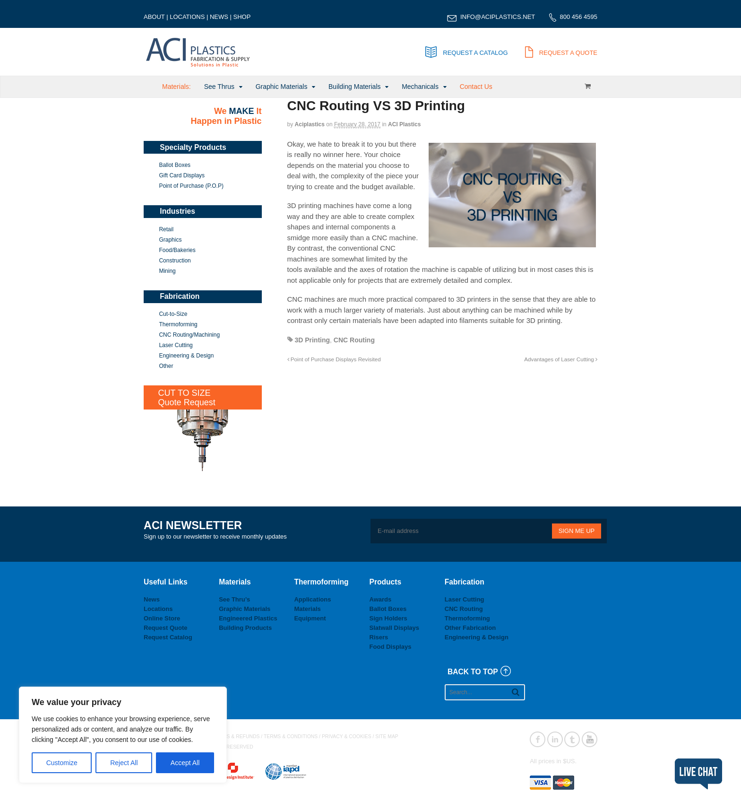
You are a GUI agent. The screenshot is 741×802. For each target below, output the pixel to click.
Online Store (162, 618)
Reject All (124, 763)
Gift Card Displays (182, 175)
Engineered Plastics (248, 618)
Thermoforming (178, 324)
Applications (312, 599)
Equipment (310, 618)
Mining (167, 271)
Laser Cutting (175, 345)
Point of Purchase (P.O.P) (191, 186)
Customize (62, 763)
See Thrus (219, 86)
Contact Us (476, 86)
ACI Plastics (404, 124)
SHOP (242, 16)
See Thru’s (234, 599)
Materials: (176, 86)
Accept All (185, 763)
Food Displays (391, 646)
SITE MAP (386, 736)
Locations (158, 608)
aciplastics (310, 124)
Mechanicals (420, 86)
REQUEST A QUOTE (561, 52)
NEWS (219, 16)
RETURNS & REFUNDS (232, 736)
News (152, 599)
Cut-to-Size (173, 314)
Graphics (170, 239)
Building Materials (354, 86)
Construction (174, 260)
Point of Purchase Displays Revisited (334, 359)
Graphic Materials (282, 86)
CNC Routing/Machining (189, 334)
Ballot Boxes (174, 165)
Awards (381, 599)
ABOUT (154, 16)
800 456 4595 (578, 16)
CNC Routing (354, 340)
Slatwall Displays (395, 627)
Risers (379, 637)
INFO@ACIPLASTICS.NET (497, 16)
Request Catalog (168, 637)
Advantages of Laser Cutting (560, 359)
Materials (307, 608)
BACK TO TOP (473, 672)
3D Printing (312, 340)
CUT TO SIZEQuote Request (186, 397)
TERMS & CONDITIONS (291, 736)
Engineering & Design (186, 355)
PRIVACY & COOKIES (346, 736)
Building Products (245, 627)
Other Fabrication (470, 627)
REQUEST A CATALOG (466, 52)
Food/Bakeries (177, 250)
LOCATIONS (187, 16)
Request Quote (165, 627)
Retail (166, 229)
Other (166, 366)
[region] (123, 735)
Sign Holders (388, 618)
